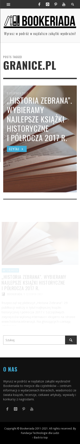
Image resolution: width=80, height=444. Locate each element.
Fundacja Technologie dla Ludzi (40, 433)
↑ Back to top (40, 437)
